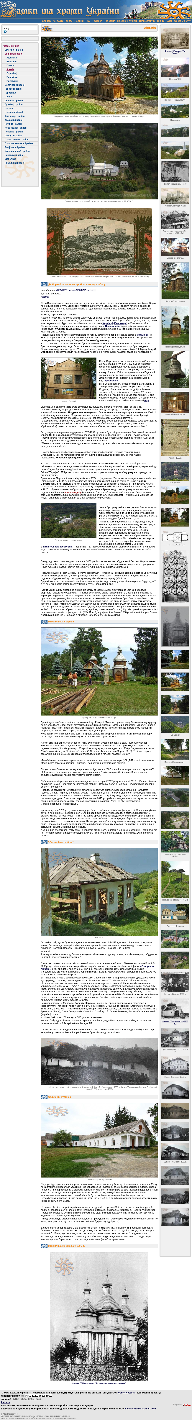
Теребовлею (110, 380)
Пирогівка (11, 77)
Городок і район (13, 89)
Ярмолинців (112, 326)
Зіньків (10, 69)
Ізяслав (9, 108)
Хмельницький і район (17, 151)
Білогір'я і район (14, 50)
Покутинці (12, 81)
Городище (10, 92)
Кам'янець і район (15, 116)
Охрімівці (11, 73)
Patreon (5, 1402)
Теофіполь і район (15, 147)
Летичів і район (13, 124)
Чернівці (107, 323)
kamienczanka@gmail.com (140, 1408)
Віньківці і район (14, 54)
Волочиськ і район (15, 85)
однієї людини (126, 1392)
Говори (10, 65)
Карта (45, 296)
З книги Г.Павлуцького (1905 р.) (175, 1022)
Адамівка (11, 57)
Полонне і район (14, 131)
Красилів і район (14, 120)
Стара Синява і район (17, 139)
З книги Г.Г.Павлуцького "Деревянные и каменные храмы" (99, 1383)
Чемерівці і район (14, 155)
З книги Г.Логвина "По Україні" (175, 52)
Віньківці (11, 61)
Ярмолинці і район (15, 163)
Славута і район (13, 135)
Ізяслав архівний (14, 112)
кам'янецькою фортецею (58, 546)
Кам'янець (120, 323)
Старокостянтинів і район (19, 143)
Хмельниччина (11, 46)
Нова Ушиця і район (16, 128)
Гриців (8, 96)
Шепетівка (10, 159)
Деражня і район (14, 100)
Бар (146, 400)
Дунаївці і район (14, 104)
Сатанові (142, 334)
